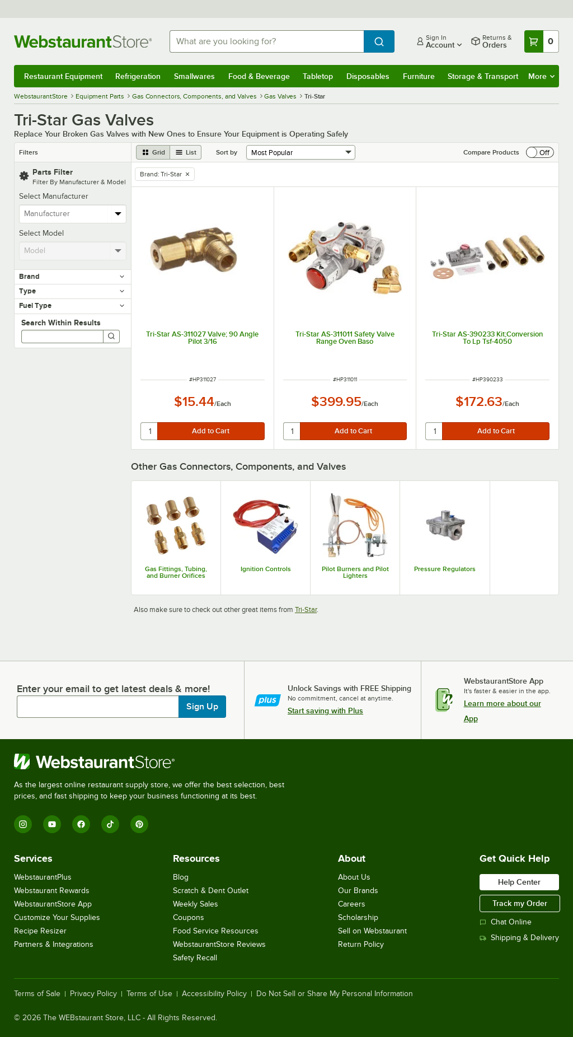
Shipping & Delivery (519, 937)
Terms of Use (149, 994)
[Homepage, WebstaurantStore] (83, 41)
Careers (351, 904)
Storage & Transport (483, 76)
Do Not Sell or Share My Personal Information (334, 994)
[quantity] (149, 431)
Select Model (41, 233)
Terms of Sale (37, 994)
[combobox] (267, 41)
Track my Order (519, 903)
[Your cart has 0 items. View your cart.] (541, 41)
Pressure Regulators (445, 569)
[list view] (185, 152)
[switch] (540, 152)
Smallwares (194, 76)
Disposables (367, 76)
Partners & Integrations (53, 944)
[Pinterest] (139, 824)
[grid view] (153, 152)
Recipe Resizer (40, 931)
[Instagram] (23, 824)
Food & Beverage (259, 76)
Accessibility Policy (214, 994)
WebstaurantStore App (53, 904)
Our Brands (358, 890)
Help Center (519, 881)
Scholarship (358, 917)
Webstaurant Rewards (52, 890)
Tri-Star (306, 609)
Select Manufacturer (53, 196)
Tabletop (318, 76)
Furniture (419, 76)
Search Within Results (61, 322)
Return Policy (361, 944)
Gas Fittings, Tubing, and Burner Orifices (176, 572)
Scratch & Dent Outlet (210, 890)
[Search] (111, 336)
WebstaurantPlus (43, 877)
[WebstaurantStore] (154, 761)
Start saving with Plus (325, 710)
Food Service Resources (216, 931)
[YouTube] (52, 824)
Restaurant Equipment (63, 76)
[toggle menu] (118, 213)
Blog (181, 877)
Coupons (188, 917)
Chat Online (506, 922)
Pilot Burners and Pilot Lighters (355, 572)
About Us (354, 877)
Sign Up (202, 707)
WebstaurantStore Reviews (219, 944)
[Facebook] (81, 824)
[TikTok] (110, 824)
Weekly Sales (195, 904)
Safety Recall (195, 958)
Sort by (226, 152)
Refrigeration (138, 76)
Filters (28, 152)
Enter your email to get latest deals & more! (113, 688)
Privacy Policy (93, 994)
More (541, 76)
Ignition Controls (266, 569)
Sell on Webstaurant (372, 931)
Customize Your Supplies (57, 917)
